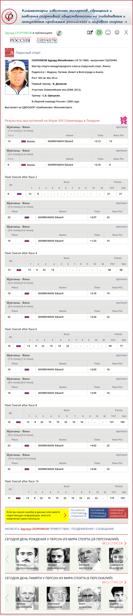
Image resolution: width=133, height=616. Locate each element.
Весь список (112, 545)
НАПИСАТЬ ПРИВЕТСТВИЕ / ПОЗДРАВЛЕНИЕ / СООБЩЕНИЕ (59, 530)
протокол (121, 128)
